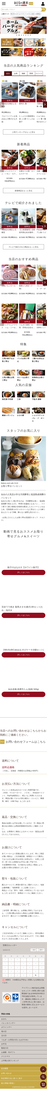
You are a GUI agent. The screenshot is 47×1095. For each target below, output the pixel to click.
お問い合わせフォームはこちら (26, 741)
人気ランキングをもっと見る (23, 132)
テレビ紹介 (31, 14)
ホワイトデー (6, 1027)
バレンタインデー (8, 1023)
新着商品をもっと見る (23, 191)
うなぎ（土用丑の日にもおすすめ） (15, 1040)
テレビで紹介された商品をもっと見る (23, 247)
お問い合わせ (6, 1073)
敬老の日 (4, 1048)
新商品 (38, 14)
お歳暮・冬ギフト (8, 1052)
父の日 (4, 1036)
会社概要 (4, 1068)
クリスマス (5, 1056)
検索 (44, 9)
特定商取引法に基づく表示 (11, 1078)
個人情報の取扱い (8, 1083)
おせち (4, 1019)
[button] (2, 104)
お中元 (4, 1044)
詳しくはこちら (23, 572)
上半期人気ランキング (10, 1061)
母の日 (13, 14)
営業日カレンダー (10, 945)
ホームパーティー (21, 14)
